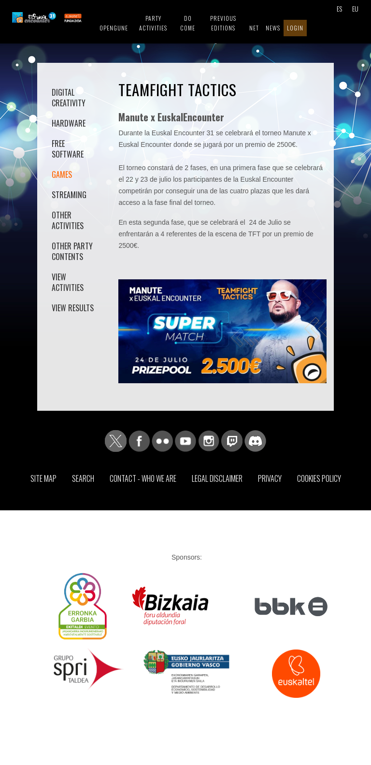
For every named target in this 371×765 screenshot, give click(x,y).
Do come (187, 23)
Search (83, 478)
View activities (68, 282)
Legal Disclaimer (217, 478)
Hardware (69, 123)
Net (254, 28)
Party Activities (153, 23)
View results (73, 308)
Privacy (270, 478)
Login (295, 28)
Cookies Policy (319, 478)
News (273, 28)
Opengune (114, 28)
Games (62, 174)
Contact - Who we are (143, 478)
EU (355, 8)
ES (339, 8)
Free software (68, 149)
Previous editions (223, 23)
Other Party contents (72, 251)
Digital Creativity (69, 98)
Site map (43, 478)
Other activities (68, 220)
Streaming (69, 195)
